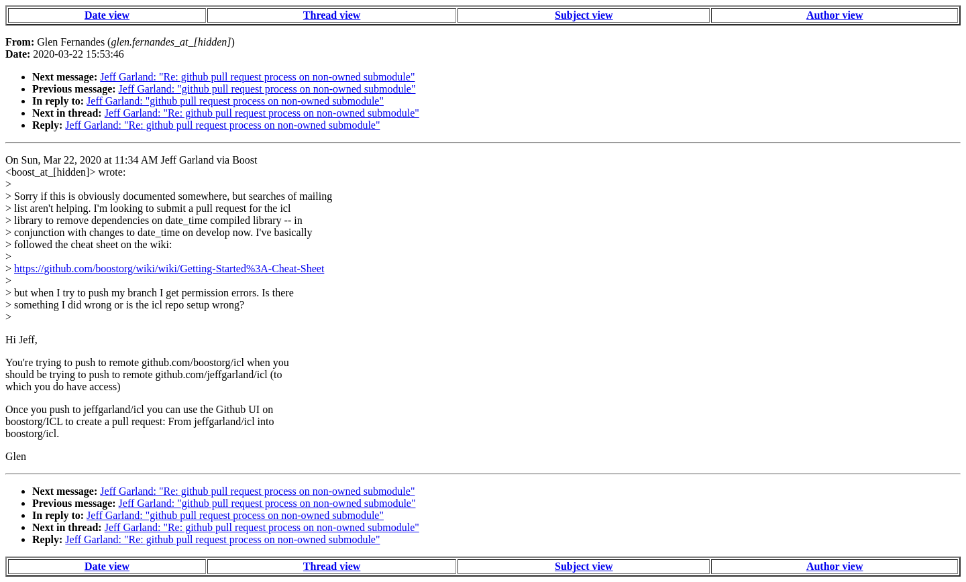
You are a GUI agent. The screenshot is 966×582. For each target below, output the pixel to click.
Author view (834, 15)
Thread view (331, 15)
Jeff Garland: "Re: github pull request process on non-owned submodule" (257, 76)
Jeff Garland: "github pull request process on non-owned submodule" (267, 89)
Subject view (584, 15)
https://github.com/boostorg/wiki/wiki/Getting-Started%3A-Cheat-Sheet (169, 268)
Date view (107, 15)
